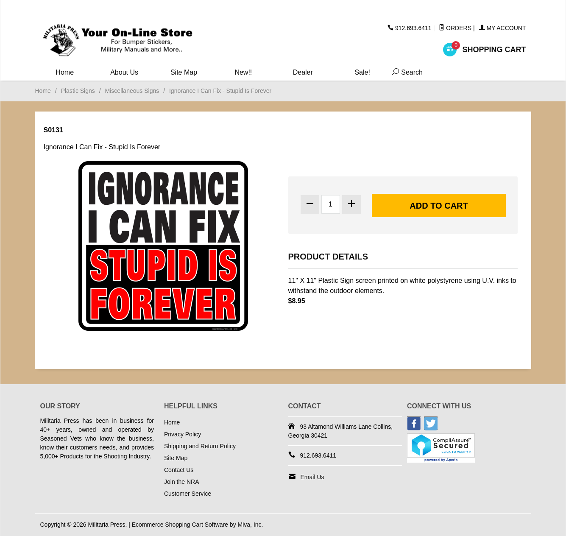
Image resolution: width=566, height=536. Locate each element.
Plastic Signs (78, 90)
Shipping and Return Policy (200, 446)
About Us (124, 72)
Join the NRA (181, 481)
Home (65, 72)
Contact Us (178, 469)
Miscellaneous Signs (132, 90)
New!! (243, 72)
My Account (502, 28)
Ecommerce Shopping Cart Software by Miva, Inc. (197, 524)
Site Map (183, 72)
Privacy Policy (182, 434)
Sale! (362, 72)
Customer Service (187, 493)
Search (405, 72)
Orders (455, 28)
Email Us (312, 477)
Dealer (303, 72)
